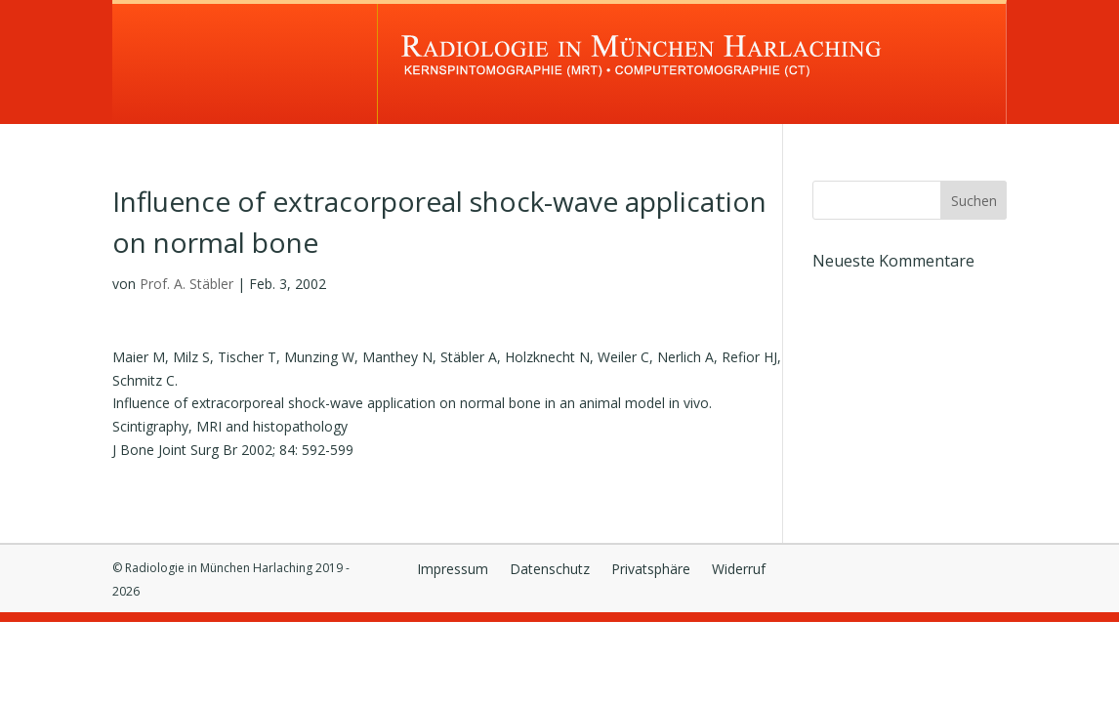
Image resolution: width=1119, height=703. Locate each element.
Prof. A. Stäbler (186, 283)
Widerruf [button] (739, 570)
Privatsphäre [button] (650, 570)
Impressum (452, 570)
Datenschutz (550, 570)
